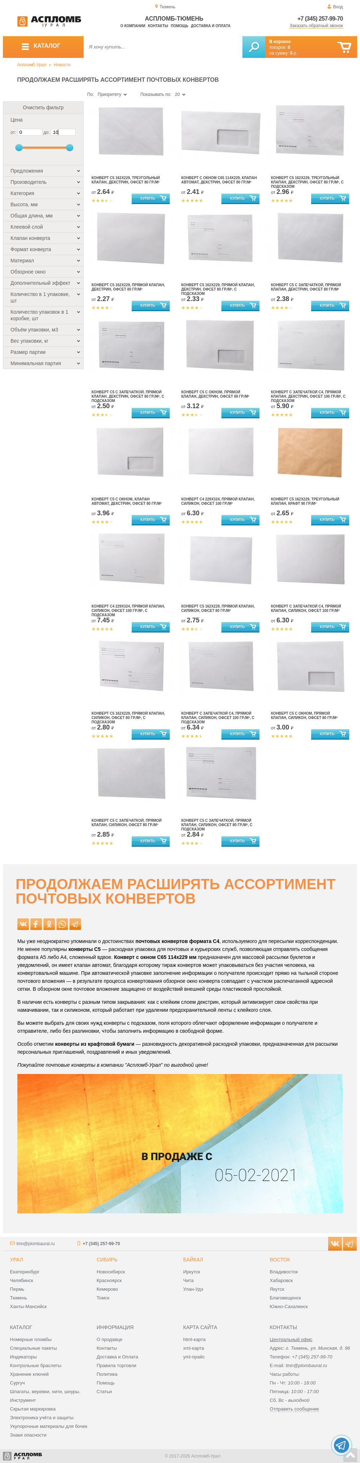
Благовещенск (285, 1298)
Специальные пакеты (33, 1348)
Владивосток (284, 1271)
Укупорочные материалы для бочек (49, 1426)
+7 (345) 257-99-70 (320, 19)
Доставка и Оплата (117, 1357)
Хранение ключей (29, 1374)
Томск (103, 1298)
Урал (16, 1260)
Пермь (17, 1289)
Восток (280, 1260)
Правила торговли (116, 1365)
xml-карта (193, 1348)
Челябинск (21, 1280)
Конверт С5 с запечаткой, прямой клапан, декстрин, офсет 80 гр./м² (306, 287)
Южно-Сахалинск (289, 1306)
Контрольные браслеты (36, 1365)
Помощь (179, 26)
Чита (188, 1280)
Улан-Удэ (193, 1289)
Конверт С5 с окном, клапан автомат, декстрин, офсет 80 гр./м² (127, 501)
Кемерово (107, 1289)
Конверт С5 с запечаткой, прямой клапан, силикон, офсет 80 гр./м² (127, 823)
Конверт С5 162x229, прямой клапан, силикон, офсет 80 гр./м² (218, 608)
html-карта (194, 1339)
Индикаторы (23, 1357)
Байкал (193, 1260)
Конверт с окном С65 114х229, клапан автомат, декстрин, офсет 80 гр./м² (219, 180)
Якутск (277, 1289)
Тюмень (18, 1298)
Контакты (158, 26)
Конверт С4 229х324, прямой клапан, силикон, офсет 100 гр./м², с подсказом (128, 610)
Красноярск (109, 1280)
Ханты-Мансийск (28, 1306)
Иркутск (191, 1271)
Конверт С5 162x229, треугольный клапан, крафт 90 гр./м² (305, 501)
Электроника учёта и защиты (42, 1417)
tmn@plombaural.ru (36, 1243)
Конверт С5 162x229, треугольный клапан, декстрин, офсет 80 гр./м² (126, 180)
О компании (132, 26)
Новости (62, 64)
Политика (107, 1374)
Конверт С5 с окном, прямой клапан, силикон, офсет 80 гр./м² (304, 715)
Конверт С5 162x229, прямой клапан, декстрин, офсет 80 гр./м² (128, 287)
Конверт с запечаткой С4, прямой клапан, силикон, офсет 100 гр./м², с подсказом (217, 717)
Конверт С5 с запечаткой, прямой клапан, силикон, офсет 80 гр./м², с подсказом (217, 825)
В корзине (280, 41)
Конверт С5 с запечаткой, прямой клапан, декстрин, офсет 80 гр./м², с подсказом (128, 396)
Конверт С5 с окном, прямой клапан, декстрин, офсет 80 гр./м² (215, 394)
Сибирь (107, 1260)
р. (293, 53)
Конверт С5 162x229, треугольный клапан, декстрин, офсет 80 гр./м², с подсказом (307, 182)
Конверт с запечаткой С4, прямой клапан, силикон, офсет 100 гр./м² (306, 608)
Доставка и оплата (210, 26)
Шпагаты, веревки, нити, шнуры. (45, 1391)
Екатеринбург (25, 1271)
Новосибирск (111, 1271)
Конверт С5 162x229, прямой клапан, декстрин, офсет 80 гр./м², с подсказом (218, 289)
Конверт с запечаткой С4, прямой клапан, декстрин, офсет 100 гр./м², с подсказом (308, 396)
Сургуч (17, 1383)
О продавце (109, 1339)
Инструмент (23, 1400)
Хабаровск (281, 1280)
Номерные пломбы (31, 1339)
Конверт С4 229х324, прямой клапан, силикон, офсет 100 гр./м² (218, 501)
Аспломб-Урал (31, 64)
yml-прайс (194, 1357)
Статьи (104, 1391)
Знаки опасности (28, 1435)
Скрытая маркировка (33, 1409)
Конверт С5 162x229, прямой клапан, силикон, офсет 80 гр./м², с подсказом (128, 717)
